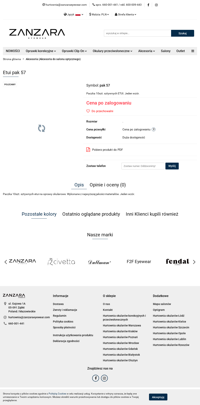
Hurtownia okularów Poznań (120, 337)
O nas (106, 304)
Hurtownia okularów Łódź (168, 315)
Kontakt (108, 309)
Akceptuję (158, 397)
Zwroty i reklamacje (65, 309)
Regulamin (59, 315)
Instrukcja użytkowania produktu (73, 335)
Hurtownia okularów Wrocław (121, 343)
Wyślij (172, 165)
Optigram (159, 309)
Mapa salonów (162, 304)
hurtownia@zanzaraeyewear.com (29, 317)
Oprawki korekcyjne (41, 51)
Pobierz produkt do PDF (104, 149)
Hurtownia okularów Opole (169, 333)
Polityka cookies (63, 321)
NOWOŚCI (13, 51)
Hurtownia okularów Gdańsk (120, 348)
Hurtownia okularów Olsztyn (120, 360)
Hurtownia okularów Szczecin (171, 327)
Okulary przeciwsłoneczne (112, 51)
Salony (166, 51)
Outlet (180, 51)
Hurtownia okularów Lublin (169, 339)
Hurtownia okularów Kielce (169, 321)
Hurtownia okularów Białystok (121, 354)
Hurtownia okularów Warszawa (122, 325)
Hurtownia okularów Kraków (120, 331)
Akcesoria (146, 51)
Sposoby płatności (64, 327)
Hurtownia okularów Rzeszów (171, 345)
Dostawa (58, 304)
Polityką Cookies (57, 393)
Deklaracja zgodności (66, 341)
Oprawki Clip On (74, 51)
